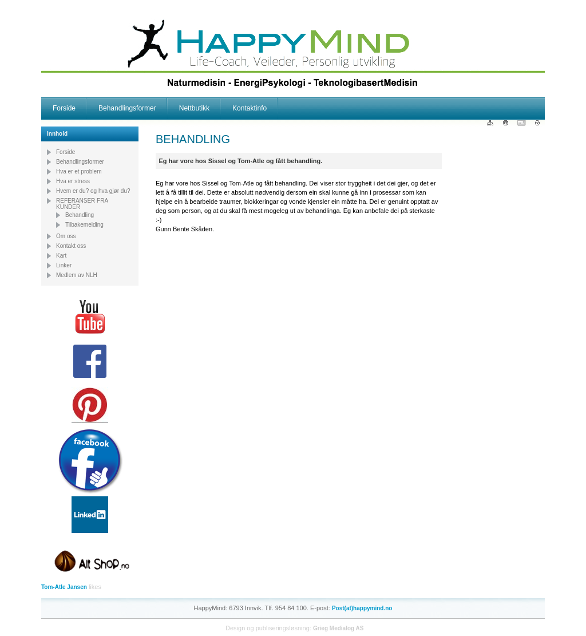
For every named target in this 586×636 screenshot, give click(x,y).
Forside (64, 108)
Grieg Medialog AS (338, 628)
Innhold (57, 134)
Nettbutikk (194, 108)
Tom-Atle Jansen (64, 587)
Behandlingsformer (127, 108)
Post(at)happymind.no (362, 608)
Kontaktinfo (249, 108)
